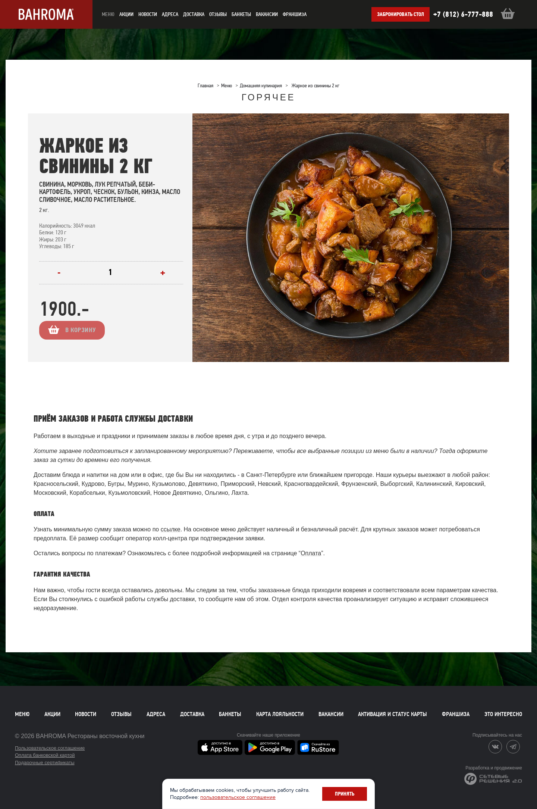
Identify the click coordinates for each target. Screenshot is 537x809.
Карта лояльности (280, 714)
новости (147, 14)
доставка (193, 14)
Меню (22, 714)
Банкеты (241, 14)
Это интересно (503, 714)
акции (126, 14)
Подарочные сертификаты (44, 762)
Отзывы (218, 14)
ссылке (170, 529)
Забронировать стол (400, 14)
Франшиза (295, 14)
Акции (52, 714)
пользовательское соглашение (238, 797)
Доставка (192, 714)
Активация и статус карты (392, 714)
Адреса (170, 14)
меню (108, 14)
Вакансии (267, 14)
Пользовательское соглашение (50, 748)
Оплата (311, 553)
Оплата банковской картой (45, 755)
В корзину (86, 330)
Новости (85, 714)
